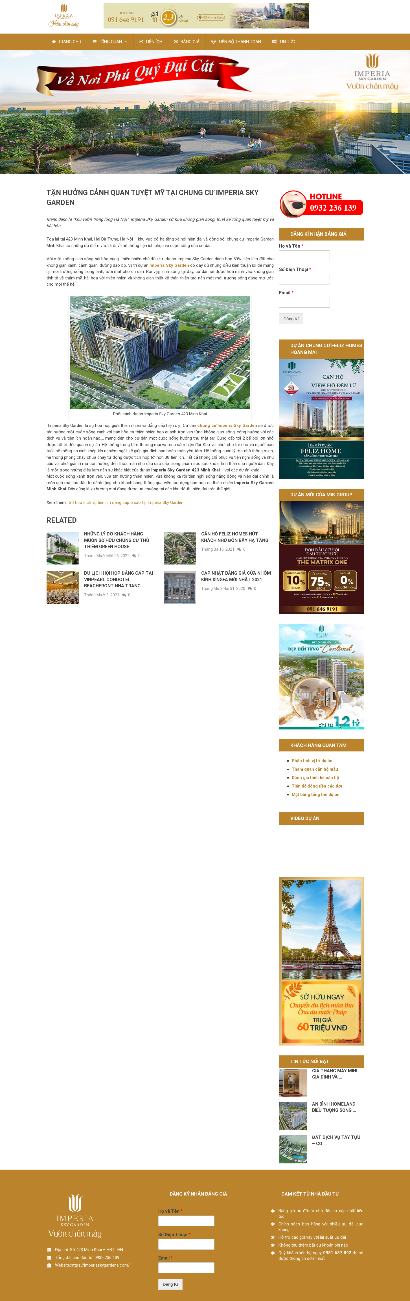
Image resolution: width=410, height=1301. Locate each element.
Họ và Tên (291, 246)
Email (286, 293)
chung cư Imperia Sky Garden (227, 425)
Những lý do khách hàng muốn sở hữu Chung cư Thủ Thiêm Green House (116, 541)
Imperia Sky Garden (168, 265)
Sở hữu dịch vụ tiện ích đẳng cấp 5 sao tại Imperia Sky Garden (126, 502)
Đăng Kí (291, 319)
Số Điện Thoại (295, 269)
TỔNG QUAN (107, 42)
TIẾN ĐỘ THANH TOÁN (236, 42)
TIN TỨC (284, 42)
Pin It (20, 141)
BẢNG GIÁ (187, 42)
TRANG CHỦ (67, 42)
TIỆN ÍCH (151, 42)
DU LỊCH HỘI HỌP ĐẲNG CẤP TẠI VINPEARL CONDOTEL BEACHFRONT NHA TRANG (118, 580)
